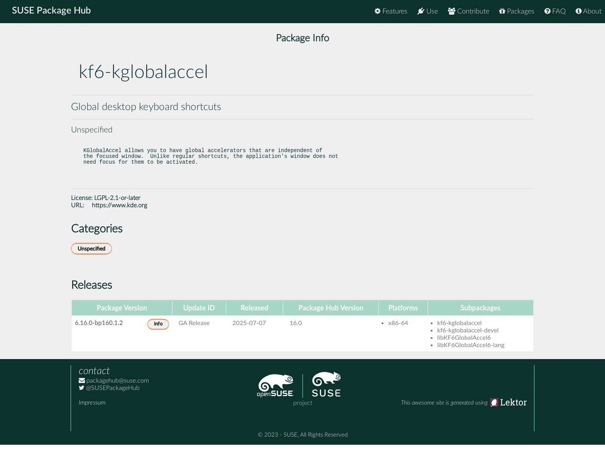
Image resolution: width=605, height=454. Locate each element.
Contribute (468, 11)
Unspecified (91, 258)
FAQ (555, 11)
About (589, 11)
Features (391, 11)
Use (427, 11)
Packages (516, 11)
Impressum (92, 412)
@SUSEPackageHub (109, 397)
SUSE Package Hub (52, 11)
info (158, 333)
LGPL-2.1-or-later (117, 207)
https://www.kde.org (119, 215)
